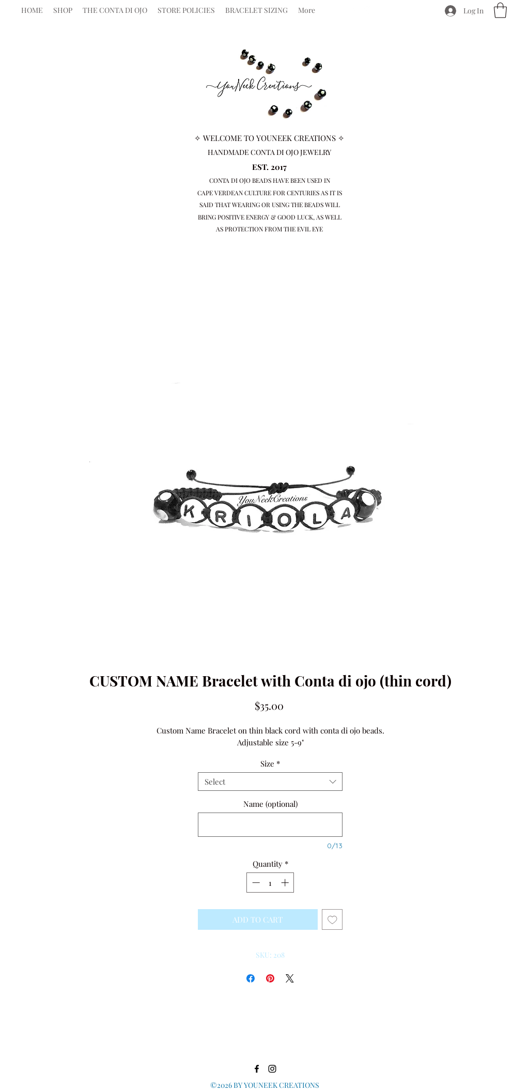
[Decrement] (255, 882)
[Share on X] (290, 978)
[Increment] (286, 882)
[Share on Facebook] (250, 978)
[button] (500, 10)
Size (270, 763)
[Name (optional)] (270, 824)
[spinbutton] (270, 882)
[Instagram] (368, 10)
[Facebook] (353, 10)
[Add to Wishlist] (332, 919)
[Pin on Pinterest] (270, 978)
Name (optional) (270, 803)
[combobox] (270, 781)
